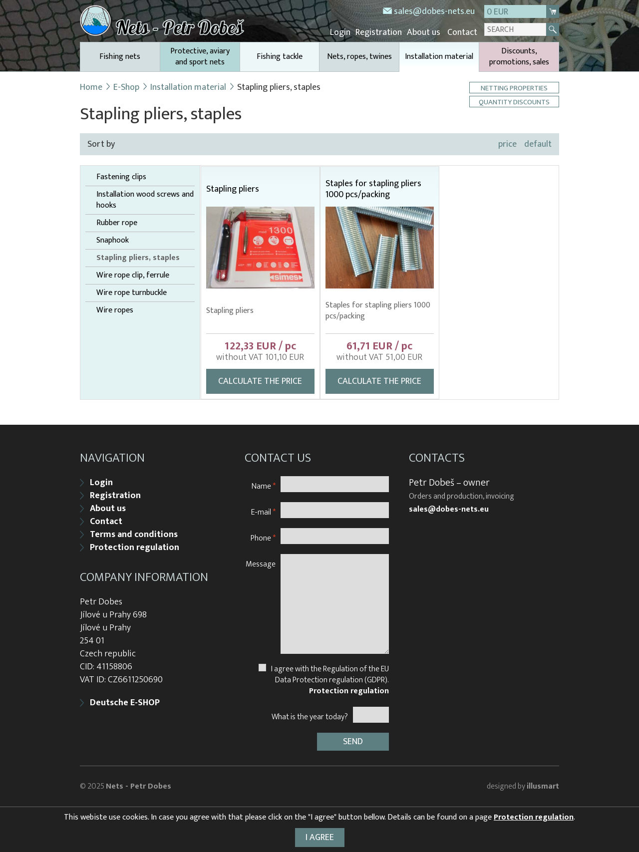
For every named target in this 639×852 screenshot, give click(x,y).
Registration (378, 32)
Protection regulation (134, 547)
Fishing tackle (280, 56)
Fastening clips (121, 177)
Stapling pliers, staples (138, 258)
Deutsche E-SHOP (125, 702)
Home (91, 87)
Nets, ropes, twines (359, 56)
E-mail (263, 512)
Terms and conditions (134, 534)
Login (340, 32)
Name (264, 486)
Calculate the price (260, 381)
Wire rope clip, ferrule (132, 275)
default (538, 144)
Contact (462, 32)
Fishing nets (119, 56)
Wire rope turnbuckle (131, 292)
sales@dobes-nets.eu (434, 11)
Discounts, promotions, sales (519, 56)
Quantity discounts (514, 101)
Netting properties (514, 87)
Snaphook (112, 240)
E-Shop (126, 87)
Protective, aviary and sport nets (200, 56)
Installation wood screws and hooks (145, 200)
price (507, 144)
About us (423, 32)
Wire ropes (114, 310)
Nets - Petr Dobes (138, 786)
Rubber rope (116, 223)
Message (261, 564)
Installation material (439, 60)
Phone (263, 538)
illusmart (543, 786)
